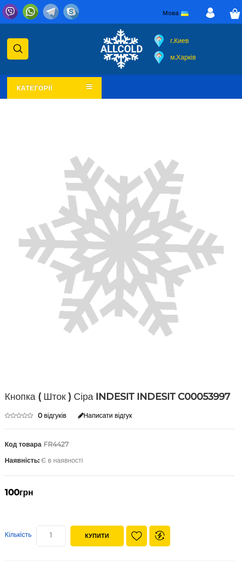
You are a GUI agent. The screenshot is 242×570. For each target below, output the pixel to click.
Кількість (18, 534)
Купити (97, 535)
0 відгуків (52, 415)
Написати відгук (105, 415)
